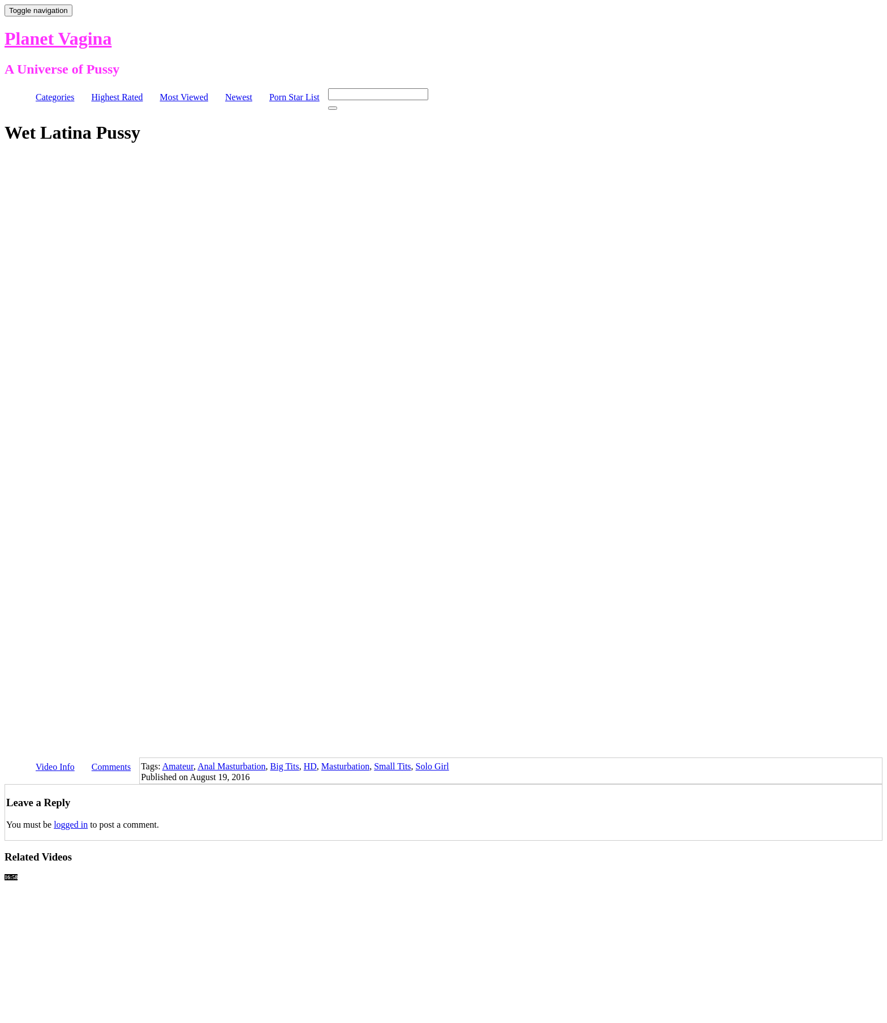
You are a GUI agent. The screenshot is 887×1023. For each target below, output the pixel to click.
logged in (71, 824)
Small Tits (392, 766)
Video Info (55, 767)
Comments (111, 767)
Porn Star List (294, 97)
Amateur (177, 766)
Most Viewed (184, 97)
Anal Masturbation (231, 766)
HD (310, 766)
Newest (238, 97)
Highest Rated (117, 97)
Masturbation (345, 766)
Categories (55, 97)
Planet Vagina (58, 38)
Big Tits (284, 766)
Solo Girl (432, 766)
